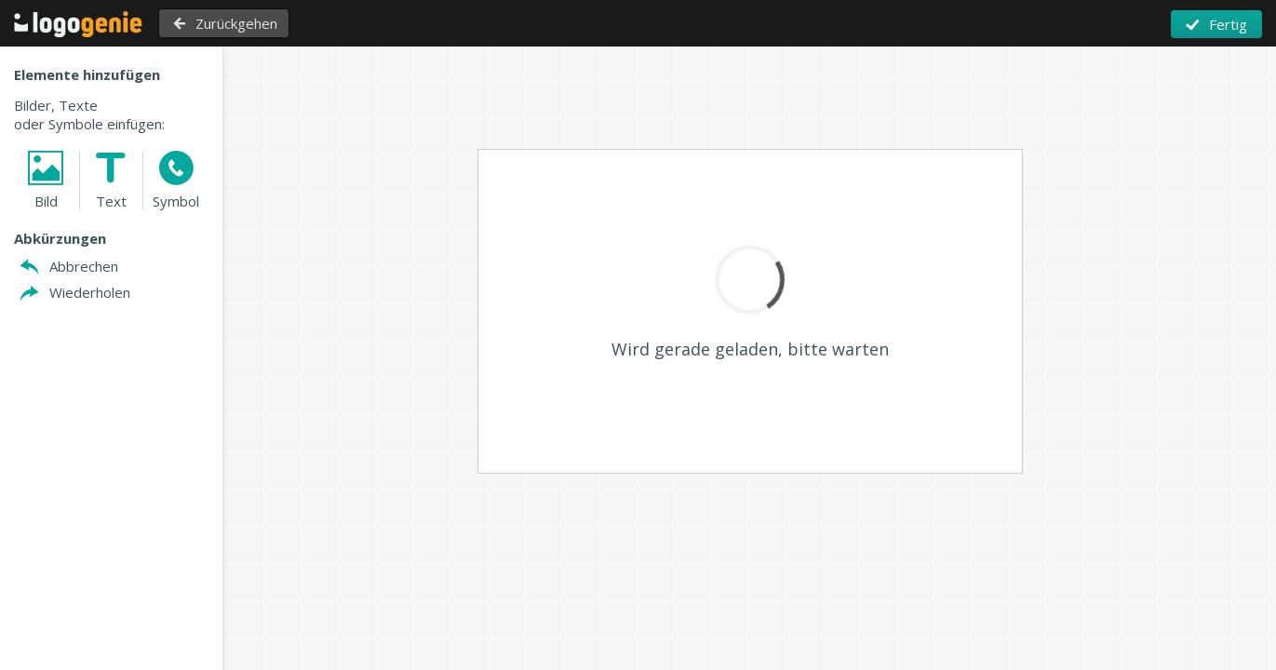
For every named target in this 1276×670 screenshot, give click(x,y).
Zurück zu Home (78, 24)
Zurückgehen (236, 23)
